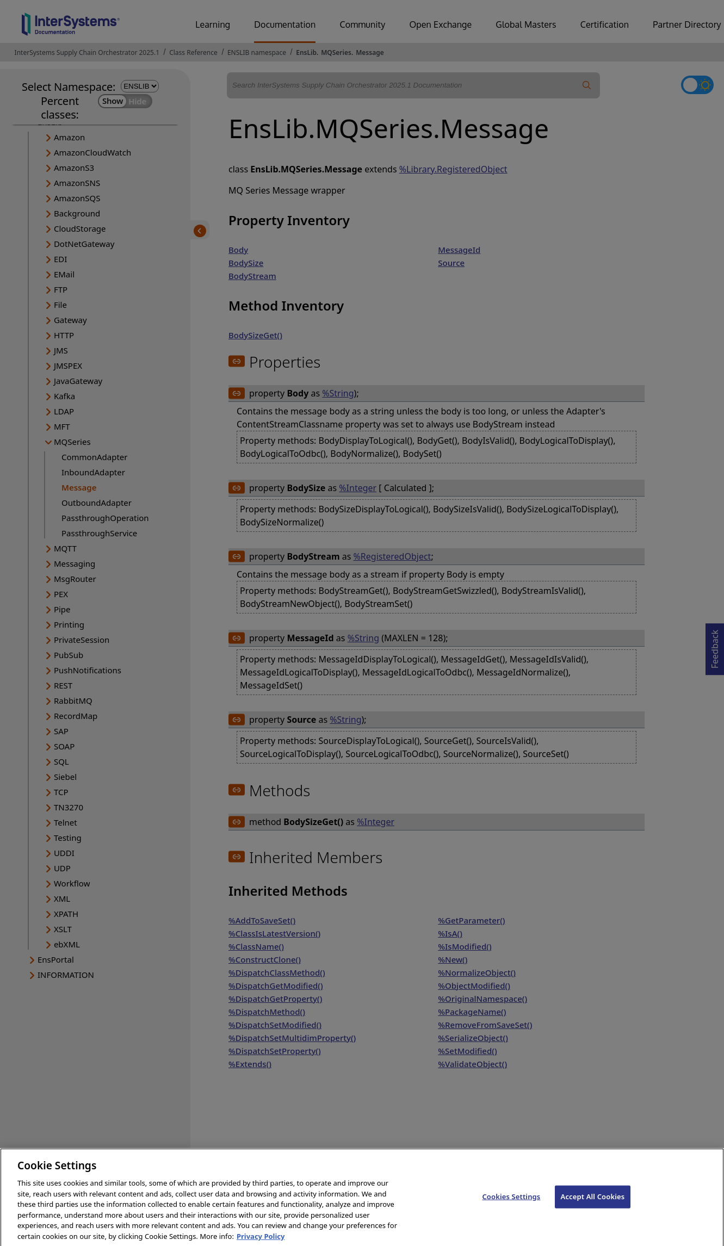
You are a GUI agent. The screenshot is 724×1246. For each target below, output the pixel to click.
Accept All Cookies (593, 1205)
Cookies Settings (511, 1205)
